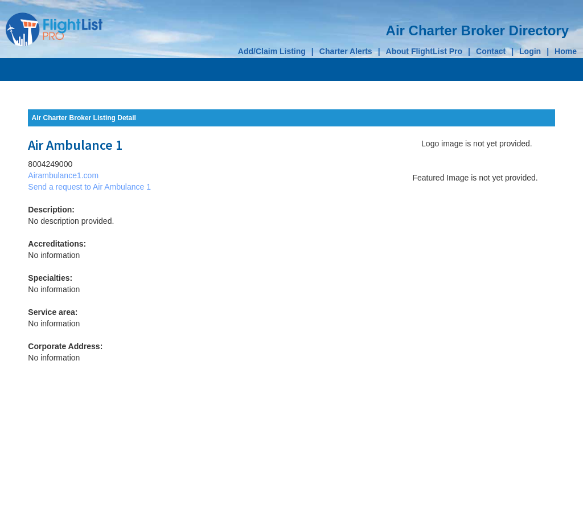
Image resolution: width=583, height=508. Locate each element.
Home (566, 51)
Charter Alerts (345, 51)
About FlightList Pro (424, 51)
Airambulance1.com (63, 175)
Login (530, 51)
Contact (491, 51)
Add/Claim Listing (272, 51)
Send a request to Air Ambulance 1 (89, 186)
